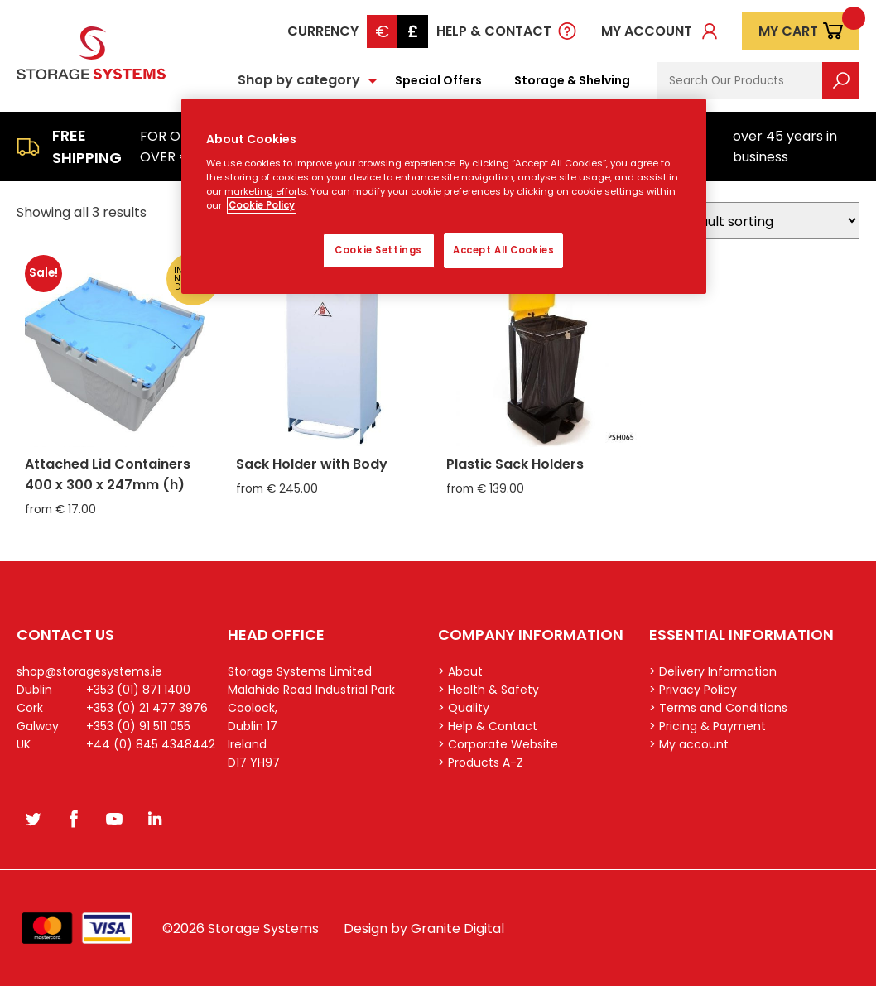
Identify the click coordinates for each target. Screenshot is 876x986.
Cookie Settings (378, 250)
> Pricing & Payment (707, 726)
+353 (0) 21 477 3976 (147, 708)
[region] (444, 196)
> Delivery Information (713, 671)
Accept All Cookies (503, 250)
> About (460, 671)
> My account (689, 744)
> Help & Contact (487, 726)
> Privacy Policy (693, 689)
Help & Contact (493, 31)
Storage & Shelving (572, 80)
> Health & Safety (488, 689)
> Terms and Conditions (718, 708)
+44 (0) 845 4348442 (150, 744)
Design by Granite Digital (424, 928)
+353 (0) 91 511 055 (138, 726)
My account (646, 31)
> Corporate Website (498, 744)
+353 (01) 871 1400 (138, 689)
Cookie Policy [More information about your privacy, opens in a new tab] (262, 205)
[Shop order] (761, 220)
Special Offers (438, 80)
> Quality (463, 708)
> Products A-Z (480, 762)
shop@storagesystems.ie (89, 671)
